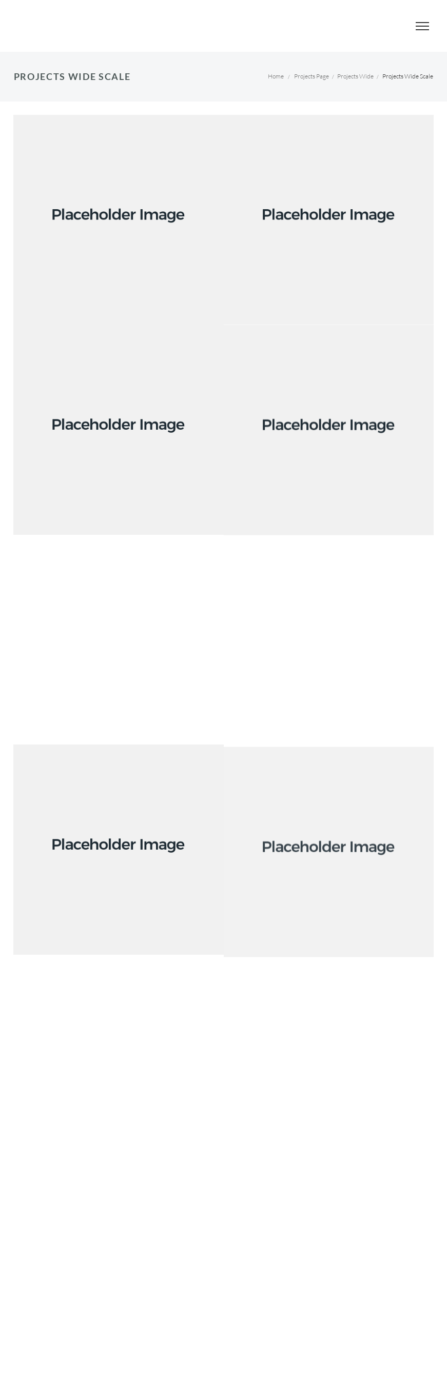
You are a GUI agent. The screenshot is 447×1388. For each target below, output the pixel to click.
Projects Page (311, 76)
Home (276, 76)
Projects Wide (355, 76)
